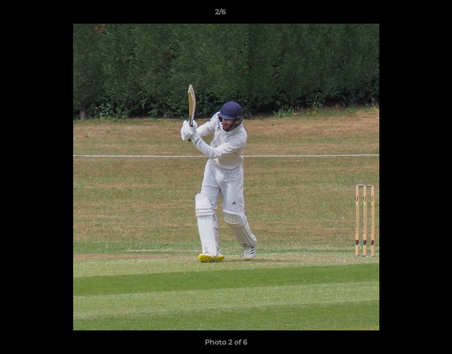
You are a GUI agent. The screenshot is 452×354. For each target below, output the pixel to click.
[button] (411, 14)
